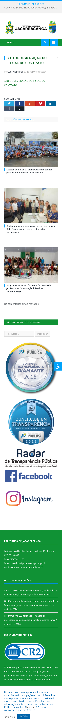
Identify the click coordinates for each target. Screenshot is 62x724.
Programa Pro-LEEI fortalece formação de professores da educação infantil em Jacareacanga (28, 288)
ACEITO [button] (24, 716)
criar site (24, 667)
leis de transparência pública (18, 679)
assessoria (27, 671)
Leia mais (31, 707)
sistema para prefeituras (44, 667)
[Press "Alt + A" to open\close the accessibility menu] (58, 366)
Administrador (15, 72)
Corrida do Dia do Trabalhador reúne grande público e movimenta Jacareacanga (32, 7)
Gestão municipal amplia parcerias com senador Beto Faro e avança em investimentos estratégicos (31, 228)
